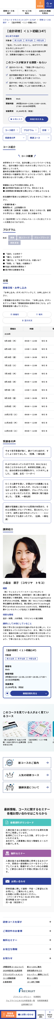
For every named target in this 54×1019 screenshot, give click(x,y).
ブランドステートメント (13, 974)
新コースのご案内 (34, 966)
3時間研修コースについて (13, 966)
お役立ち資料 (41, 1016)
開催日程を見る (36, 119)
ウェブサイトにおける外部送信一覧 (20, 1000)
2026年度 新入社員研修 (12, 970)
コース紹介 (10, 130)
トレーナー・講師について (38, 974)
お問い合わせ (25, 1014)
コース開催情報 (9, 978)
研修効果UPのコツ (34, 970)
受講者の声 (10, 137)
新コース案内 (32, 978)
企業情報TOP (27, 1004)
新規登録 (40, 4)
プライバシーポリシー (22, 996)
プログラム (29, 130)
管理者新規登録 (8, 1014)
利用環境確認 (42, 1000)
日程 (44, 130)
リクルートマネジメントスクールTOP (19, 19)
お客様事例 (7, 982)
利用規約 (37, 996)
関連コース (35, 137)
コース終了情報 (33, 982)
